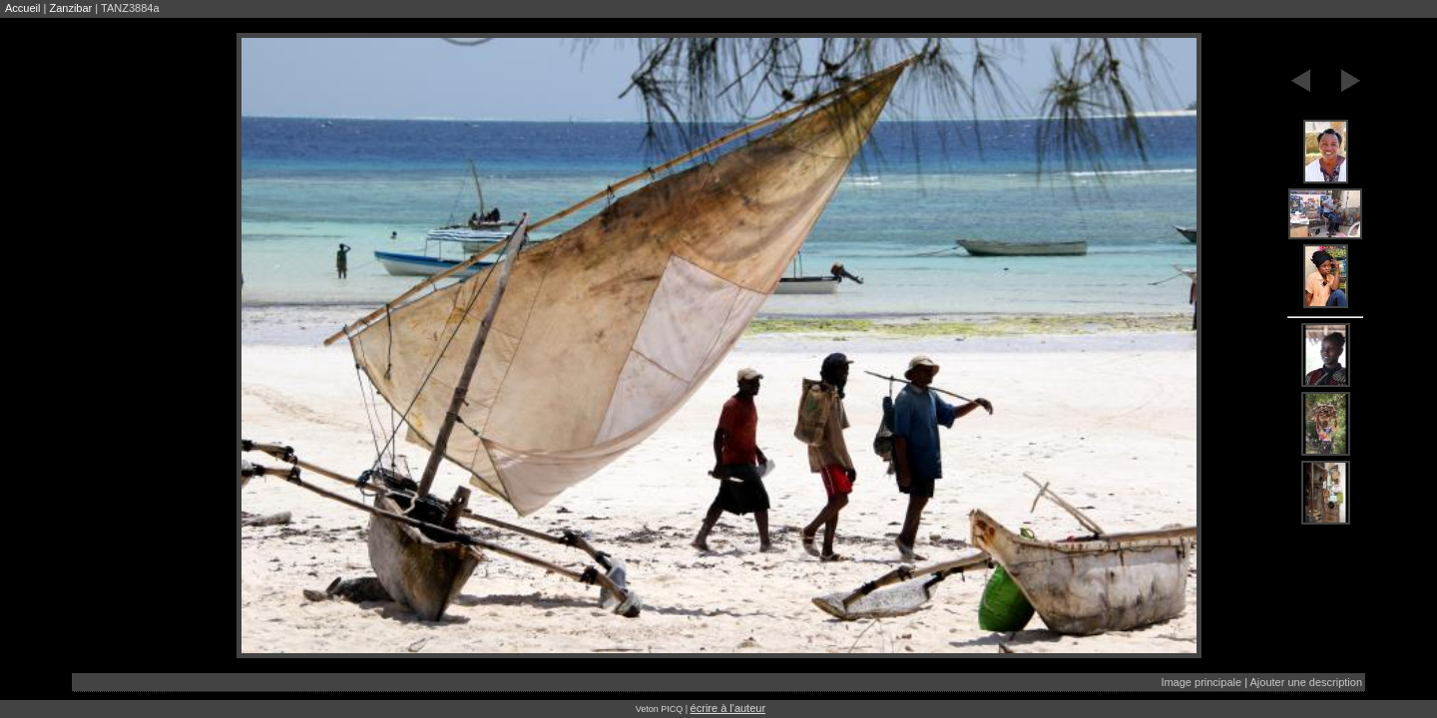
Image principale (1201, 682)
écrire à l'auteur (728, 708)
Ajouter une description (1305, 682)
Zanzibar (70, 8)
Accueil (22, 8)
